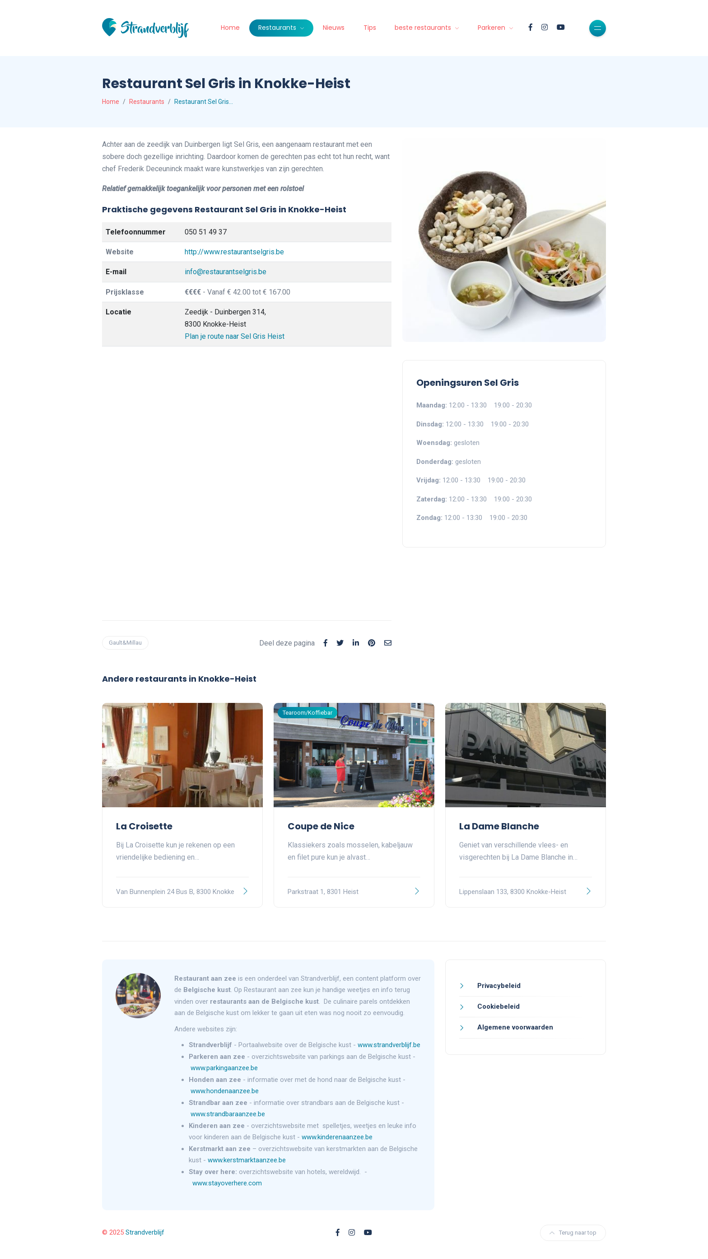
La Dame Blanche (499, 826)
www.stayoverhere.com (227, 1183)
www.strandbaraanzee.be (228, 1114)
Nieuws (334, 27)
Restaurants (278, 27)
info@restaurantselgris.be (225, 271)
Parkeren (492, 27)
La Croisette (144, 826)
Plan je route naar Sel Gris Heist (234, 336)
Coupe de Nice (321, 826)
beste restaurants (424, 27)
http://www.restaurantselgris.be (234, 252)
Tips (369, 27)
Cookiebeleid (497, 1006)
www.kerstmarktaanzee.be (247, 1160)
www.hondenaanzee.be (225, 1091)
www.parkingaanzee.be (225, 1068)
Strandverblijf (145, 1232)
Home (230, 27)
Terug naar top (573, 1232)
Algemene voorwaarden (514, 1027)
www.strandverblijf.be (389, 1045)
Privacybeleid (498, 986)
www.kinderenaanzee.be (337, 1137)
